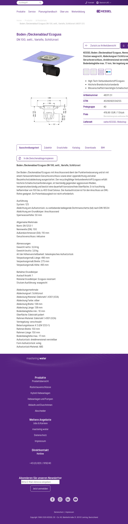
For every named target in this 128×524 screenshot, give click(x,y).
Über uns (64, 11)
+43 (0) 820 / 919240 (40, 463)
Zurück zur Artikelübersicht (103, 45)
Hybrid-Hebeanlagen (40, 393)
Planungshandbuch (48, 11)
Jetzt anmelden (40, 488)
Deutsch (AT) (104, 3)
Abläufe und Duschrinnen (40, 405)
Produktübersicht (40, 381)
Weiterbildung (78, 11)
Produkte (21, 11)
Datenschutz (40, 435)
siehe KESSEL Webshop (115, 121)
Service (32, 11)
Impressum (40, 441)
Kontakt (91, 3)
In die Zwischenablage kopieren (38, 158)
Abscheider (40, 410)
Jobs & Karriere (40, 423)
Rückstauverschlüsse (40, 387)
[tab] (29, 147)
